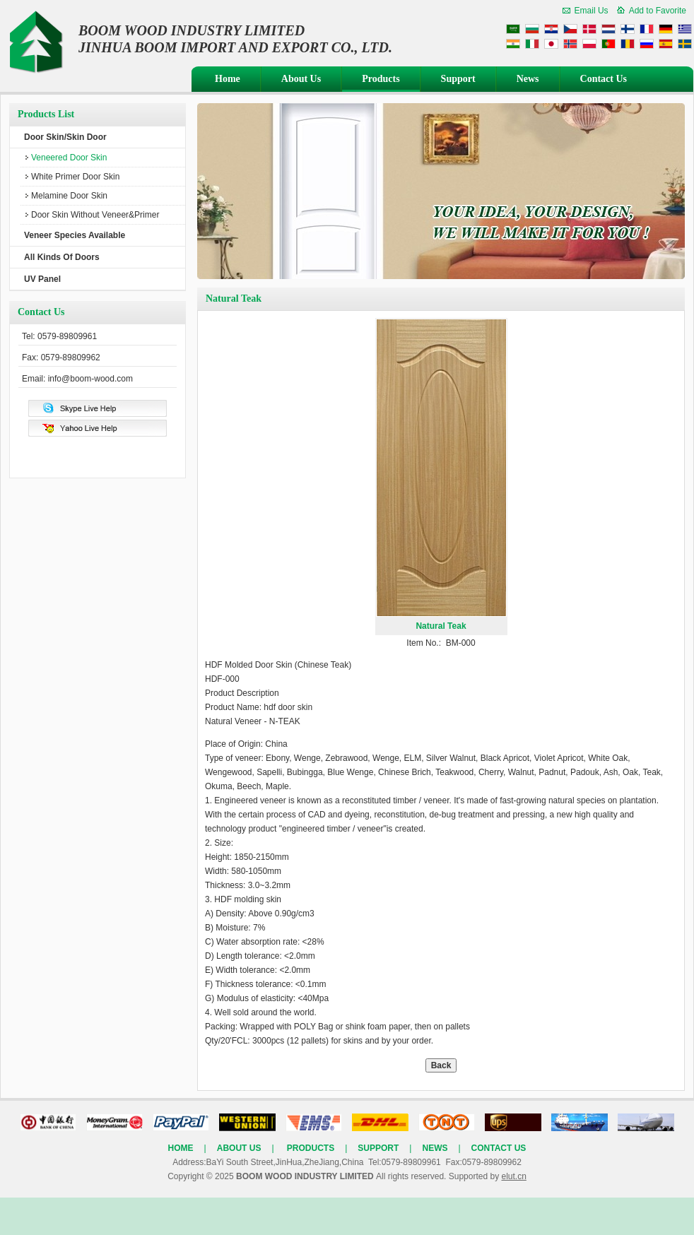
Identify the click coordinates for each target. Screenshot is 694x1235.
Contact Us (604, 78)
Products (380, 78)
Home (227, 78)
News (528, 78)
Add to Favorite (657, 11)
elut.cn (513, 1176)
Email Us (591, 11)
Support (458, 78)
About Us (301, 78)
